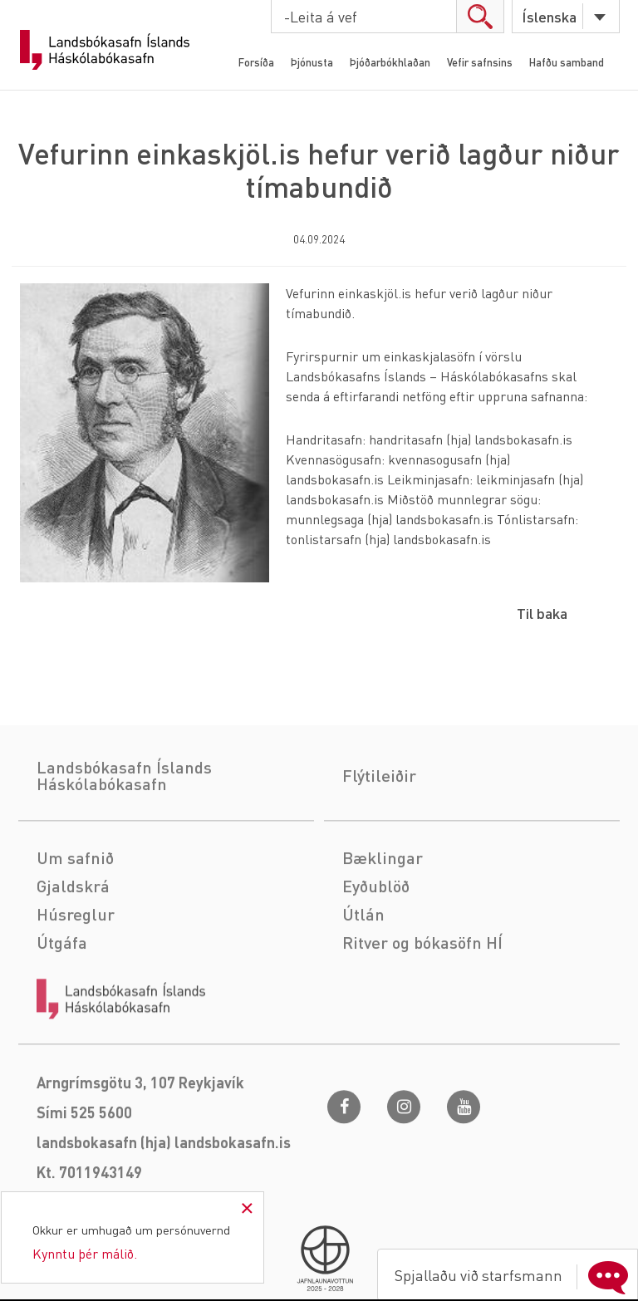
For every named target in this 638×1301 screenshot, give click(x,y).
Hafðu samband (566, 62)
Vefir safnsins (480, 62)
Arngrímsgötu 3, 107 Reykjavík (140, 1151)
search (479, 16)
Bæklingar (382, 927)
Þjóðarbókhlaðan (390, 62)
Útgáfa (62, 1012)
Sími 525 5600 (84, 1181)
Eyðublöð (376, 955)
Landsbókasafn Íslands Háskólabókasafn (104, 50)
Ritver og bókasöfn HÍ (422, 1012)
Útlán (363, 983)
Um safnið (75, 927)
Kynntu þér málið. (84, 1253)
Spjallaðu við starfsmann (515, 1275)
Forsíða (256, 62)
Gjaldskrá (73, 955)
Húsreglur (76, 983)
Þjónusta (312, 62)
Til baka (542, 612)
